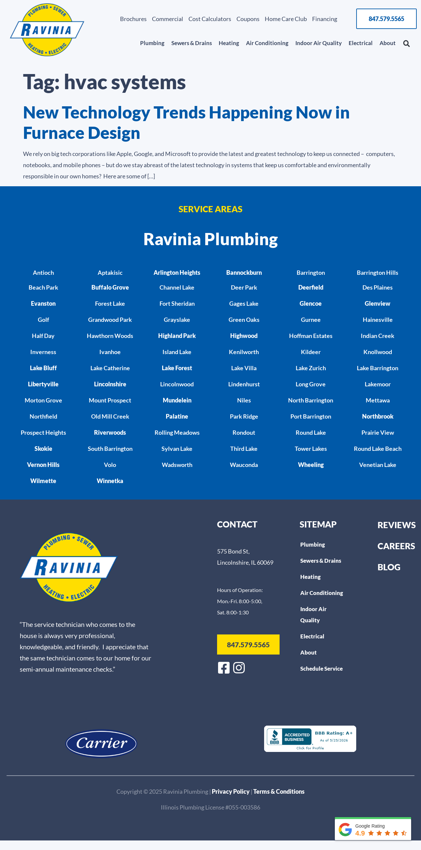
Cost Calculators (209, 18)
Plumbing (152, 42)
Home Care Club (286, 18)
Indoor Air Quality (318, 42)
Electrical (361, 42)
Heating (229, 42)
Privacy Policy (231, 791)
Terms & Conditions (279, 791)
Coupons (248, 18)
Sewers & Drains (191, 42)
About (388, 42)
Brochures (133, 18)
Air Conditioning (267, 42)
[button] (406, 43)
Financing (324, 18)
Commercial (167, 18)
